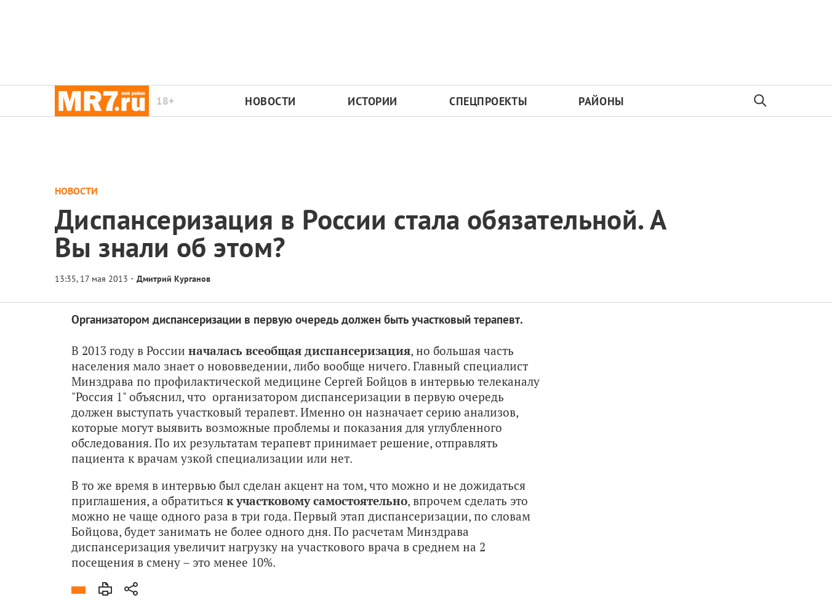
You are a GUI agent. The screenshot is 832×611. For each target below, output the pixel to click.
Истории (373, 101)
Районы (600, 101)
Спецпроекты (488, 101)
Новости (270, 101)
